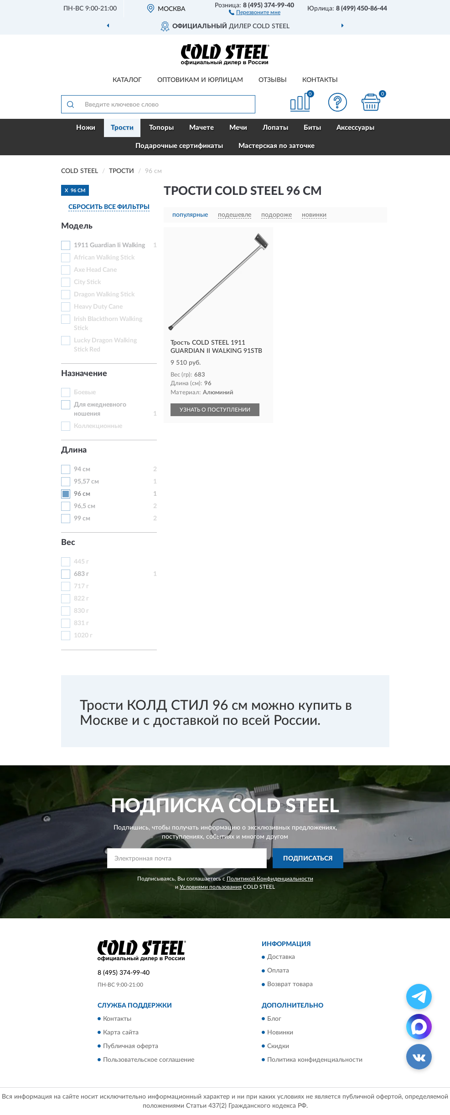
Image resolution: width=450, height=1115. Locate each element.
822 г (81, 599)
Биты (312, 127)
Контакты (320, 80)
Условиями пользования (211, 887)
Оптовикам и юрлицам (200, 80)
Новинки (280, 1032)
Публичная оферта (130, 1046)
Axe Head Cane (95, 270)
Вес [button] (68, 543)
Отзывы (273, 80)
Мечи (238, 127)
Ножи (85, 127)
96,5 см (84, 506)
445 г (81, 562)
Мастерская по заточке (276, 146)
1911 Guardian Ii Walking (109, 245)
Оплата (278, 971)
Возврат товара (290, 985)
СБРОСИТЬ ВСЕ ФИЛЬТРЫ (109, 207)
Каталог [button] (127, 80)
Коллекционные (98, 426)
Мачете (201, 127)
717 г (81, 586)
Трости (122, 127)
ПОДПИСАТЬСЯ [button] (308, 858)
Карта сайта (121, 1032)
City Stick (87, 282)
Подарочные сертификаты (179, 146)
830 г (81, 611)
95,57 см (86, 482)
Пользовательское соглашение (148, 1060)
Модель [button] (77, 226)
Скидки (278, 1046)
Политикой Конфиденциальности (270, 878)
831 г (81, 623)
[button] (254, 12)
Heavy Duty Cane (98, 307)
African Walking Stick (104, 258)
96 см (82, 494)
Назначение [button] (84, 374)
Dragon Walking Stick (104, 294)
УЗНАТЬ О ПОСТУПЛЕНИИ (215, 409)
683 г (81, 574)
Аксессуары (355, 127)
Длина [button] (74, 450)
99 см (82, 518)
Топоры (161, 127)
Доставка (281, 957)
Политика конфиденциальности (314, 1060)
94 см (82, 469)
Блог (274, 1019)
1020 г (83, 635)
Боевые (85, 392)
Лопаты (275, 127)
